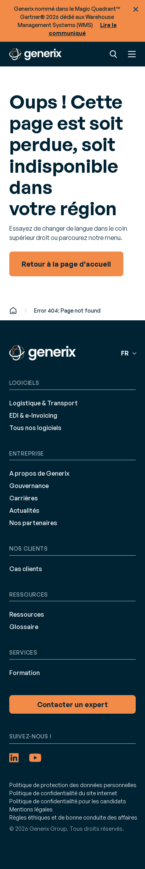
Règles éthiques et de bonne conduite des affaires (73, 817)
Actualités (24, 510)
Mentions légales (31, 809)
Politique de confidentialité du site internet (63, 793)
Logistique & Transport (43, 403)
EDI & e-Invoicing (33, 415)
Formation (24, 673)
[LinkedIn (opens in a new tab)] (14, 757)
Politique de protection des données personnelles (72, 785)
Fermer (135, 9)
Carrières (23, 498)
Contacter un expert (72, 704)
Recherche (113, 54)
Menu (132, 54)
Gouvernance (29, 486)
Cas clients (25, 569)
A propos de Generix (39, 473)
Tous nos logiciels (35, 428)
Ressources (26, 614)
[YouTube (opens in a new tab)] (35, 757)
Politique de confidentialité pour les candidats (67, 801)
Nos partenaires (33, 523)
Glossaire (23, 627)
